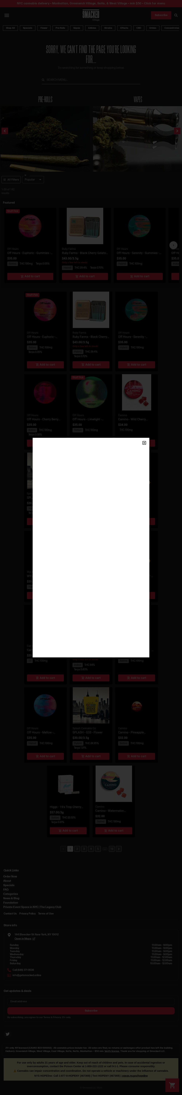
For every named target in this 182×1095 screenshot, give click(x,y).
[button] (144, 442)
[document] (91, 547)
